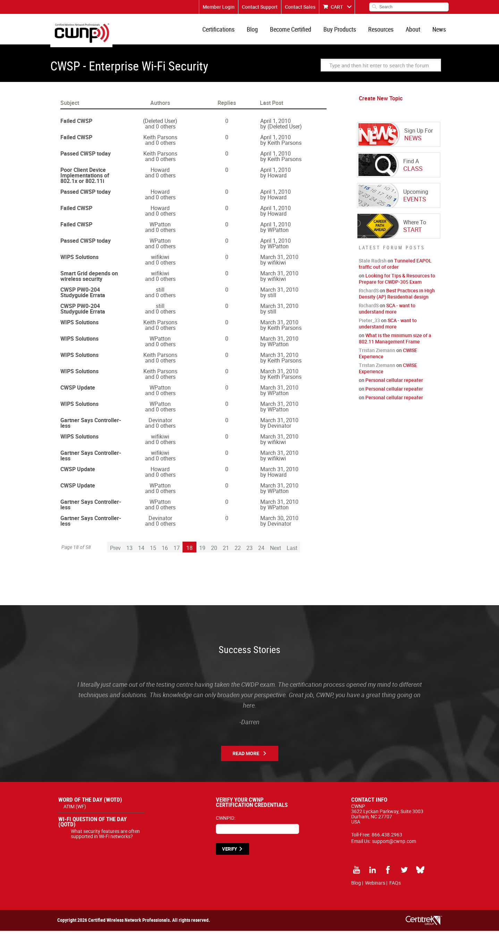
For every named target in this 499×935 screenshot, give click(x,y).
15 (153, 552)
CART (337, 6)
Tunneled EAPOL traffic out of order (395, 267)
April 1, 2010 (275, 125)
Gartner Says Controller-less (90, 427)
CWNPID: (225, 822)
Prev (115, 552)
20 (214, 552)
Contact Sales (300, 6)
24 (261, 552)
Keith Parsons (160, 141)
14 (141, 552)
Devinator (160, 424)
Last (292, 552)
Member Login (219, 6)
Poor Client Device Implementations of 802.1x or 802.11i (84, 179)
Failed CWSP (76, 125)
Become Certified (297, 31)
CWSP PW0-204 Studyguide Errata (82, 296)
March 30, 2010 (279, 522)
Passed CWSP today (85, 157)
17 (177, 552)
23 (249, 552)
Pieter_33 (369, 324)
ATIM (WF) (75, 810)
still (160, 294)
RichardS (369, 294)
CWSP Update (77, 391)
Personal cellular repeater (394, 384)
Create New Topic (381, 102)
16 (165, 552)
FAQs (395, 887)
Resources (384, 31)
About (415, 31)
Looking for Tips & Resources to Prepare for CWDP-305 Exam (397, 282)
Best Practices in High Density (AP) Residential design (397, 297)
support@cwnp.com (394, 845)
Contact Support (260, 6)
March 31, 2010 (279, 261)
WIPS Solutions (79, 261)
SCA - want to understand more (387, 312)
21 (226, 552)
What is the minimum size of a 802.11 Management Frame (395, 342)
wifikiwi (160, 261)
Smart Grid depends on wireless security (89, 280)
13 (129, 552)
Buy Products (344, 31)
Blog (259, 31)
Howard (160, 174)
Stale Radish (373, 264)
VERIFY (229, 853)
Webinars (375, 887)
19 (202, 552)
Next (275, 552)
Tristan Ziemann (377, 354)
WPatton (160, 228)
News (440, 31)
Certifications (227, 31)
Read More (245, 757)
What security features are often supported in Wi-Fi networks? (105, 838)
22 (238, 552)
